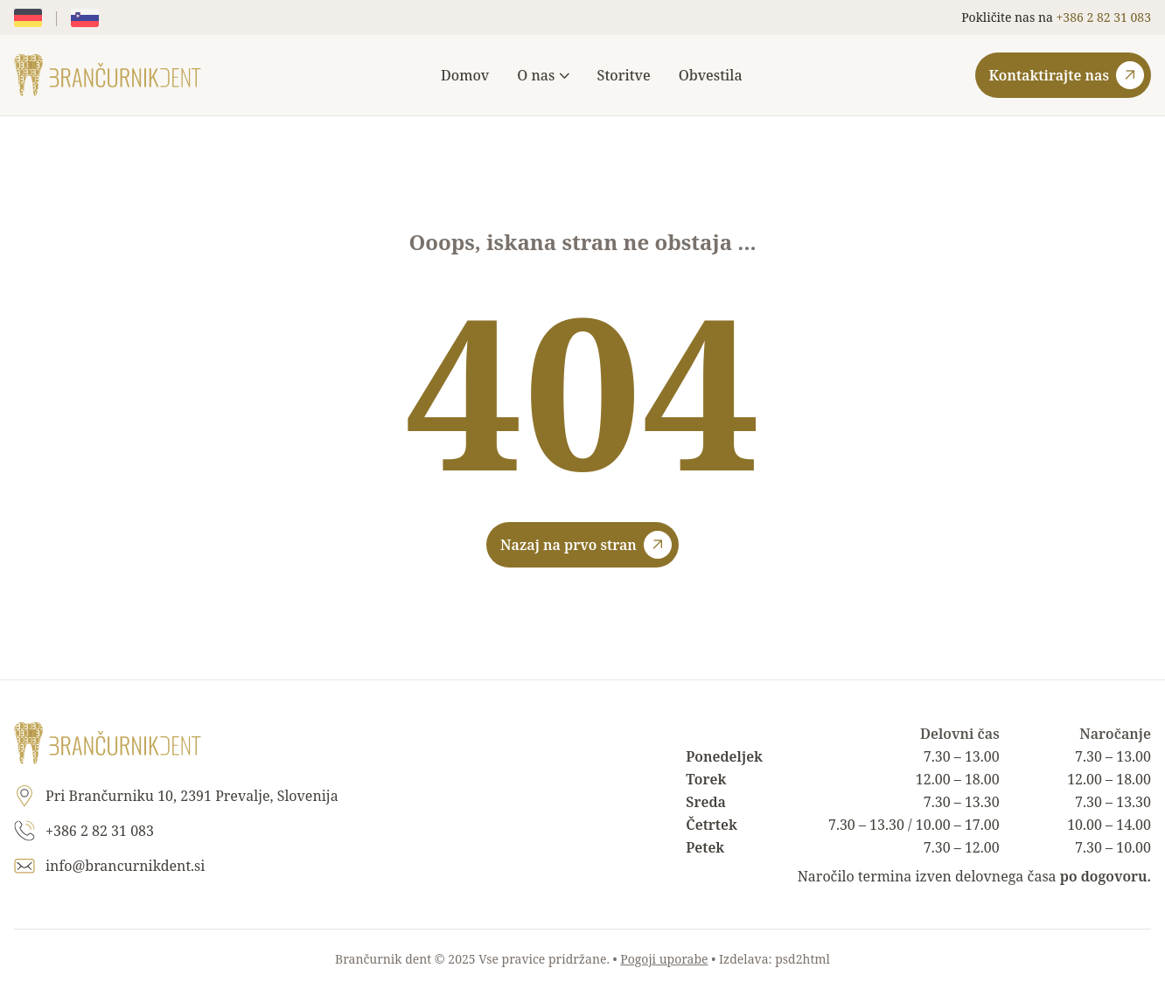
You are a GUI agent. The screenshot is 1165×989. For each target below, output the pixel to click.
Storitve (624, 75)
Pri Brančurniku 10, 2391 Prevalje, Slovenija (191, 795)
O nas (543, 75)
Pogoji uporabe (664, 959)
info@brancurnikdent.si (125, 865)
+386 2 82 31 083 (1104, 17)
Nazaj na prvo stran (586, 545)
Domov (465, 75)
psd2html (802, 959)
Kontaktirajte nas (1066, 75)
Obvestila (711, 75)
